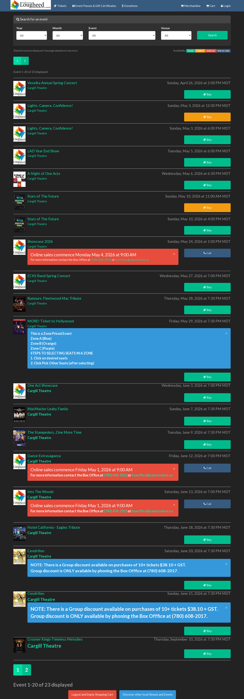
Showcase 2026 (40, 241)
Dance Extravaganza (44, 456)
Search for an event (32, 19)
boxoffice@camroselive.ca (132, 259)
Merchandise (191, 5)
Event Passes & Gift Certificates (94, 5)
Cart (210, 5)
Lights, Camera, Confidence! (50, 105)
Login (226, 5)
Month (57, 28)
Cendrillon (35, 551)
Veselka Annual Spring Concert (52, 83)
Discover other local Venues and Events (148, 694)
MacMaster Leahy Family (47, 409)
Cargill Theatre (37, 88)
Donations (130, 5)
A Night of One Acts (43, 173)
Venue (165, 28)
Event (93, 28)
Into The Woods (40, 491)
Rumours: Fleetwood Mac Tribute (54, 298)
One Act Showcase (42, 385)
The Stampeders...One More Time (54, 432)
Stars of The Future (43, 196)
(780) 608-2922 (101, 259)
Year (19, 28)
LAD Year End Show (43, 151)
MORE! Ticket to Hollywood (50, 321)
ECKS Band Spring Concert (48, 276)
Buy (207, 94)
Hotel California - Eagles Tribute (53, 527)
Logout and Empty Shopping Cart (92, 694)
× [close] (174, 254)
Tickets (60, 5)
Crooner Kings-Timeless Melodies (55, 639)
